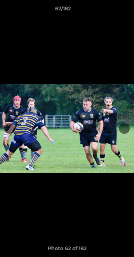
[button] (108, 10)
